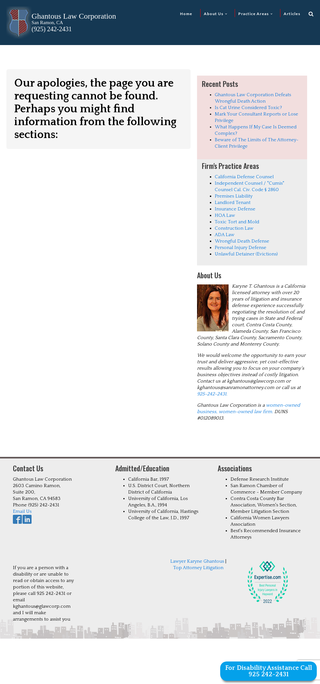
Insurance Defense (235, 209)
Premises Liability (233, 196)
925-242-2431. (212, 394)
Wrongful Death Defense (242, 241)
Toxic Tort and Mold (237, 222)
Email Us (22, 511)
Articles (292, 13)
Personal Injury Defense (240, 247)
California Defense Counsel (244, 177)
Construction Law (234, 228)
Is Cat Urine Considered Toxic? (248, 107)
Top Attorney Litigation (198, 567)
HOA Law (225, 215)
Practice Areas (253, 13)
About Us (213, 13)
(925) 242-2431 (52, 29)
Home (186, 13)
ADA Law (224, 234)
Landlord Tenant (232, 202)
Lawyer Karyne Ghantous (197, 561)
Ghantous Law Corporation (74, 16)
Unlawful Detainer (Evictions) (246, 254)
